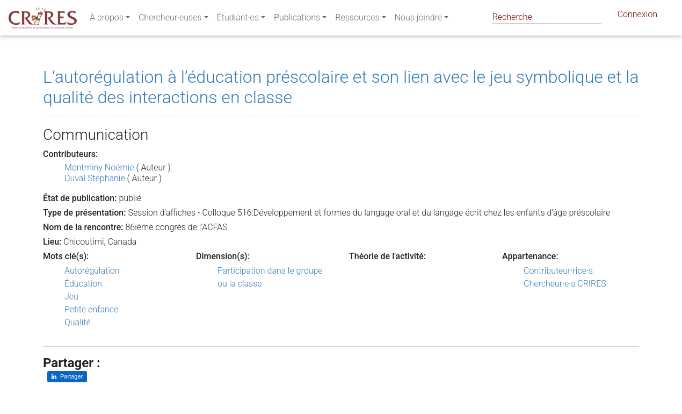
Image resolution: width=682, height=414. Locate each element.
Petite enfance (91, 309)
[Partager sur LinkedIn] (67, 376)
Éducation (83, 284)
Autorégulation (91, 271)
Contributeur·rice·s (558, 271)
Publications (297, 20)
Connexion (637, 16)
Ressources (357, 20)
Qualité (77, 322)
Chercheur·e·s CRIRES (565, 284)
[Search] (546, 17)
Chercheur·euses (170, 20)
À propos (107, 20)
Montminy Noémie (99, 167)
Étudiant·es (238, 20)
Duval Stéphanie (94, 178)
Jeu (71, 296)
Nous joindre (418, 20)
